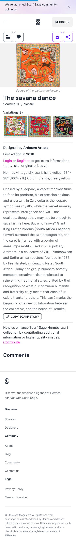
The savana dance (29, 98)
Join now (11, 9)
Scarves (10, 419)
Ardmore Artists (35, 148)
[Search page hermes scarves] (38, 22)
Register (62, 22)
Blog (8, 454)
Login (7, 161)
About (9, 445)
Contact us (12, 470)
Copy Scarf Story (22, 316)
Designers (11, 427)
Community (12, 462)
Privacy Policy (14, 489)
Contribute (11, 342)
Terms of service (16, 497)
